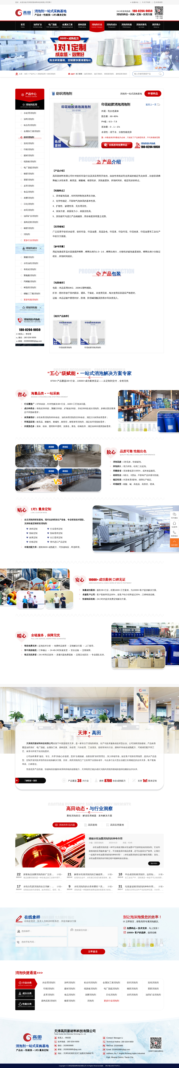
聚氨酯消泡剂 (30, 275)
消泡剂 (27, 234)
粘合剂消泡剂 (30, 125)
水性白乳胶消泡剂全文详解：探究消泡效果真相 (46, 886)
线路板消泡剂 (30, 161)
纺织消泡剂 (51, 74)
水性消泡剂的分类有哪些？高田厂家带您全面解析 (98, 886)
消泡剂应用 (42, 74)
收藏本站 (135, 2)
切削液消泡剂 (109, 74)
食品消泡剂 (29, 192)
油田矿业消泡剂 (31, 216)
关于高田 (147, 2)
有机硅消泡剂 (30, 269)
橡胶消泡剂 (29, 174)
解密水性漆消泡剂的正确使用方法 (90, 874)
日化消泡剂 (29, 204)
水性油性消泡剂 (31, 263)
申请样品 (153, 93)
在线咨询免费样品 (118, 145)
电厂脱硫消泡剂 (31, 167)
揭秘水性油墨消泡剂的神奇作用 (105, 838)
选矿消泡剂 (98, 74)
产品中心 (32, 74)
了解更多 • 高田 (30, 781)
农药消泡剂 (29, 210)
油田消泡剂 (88, 74)
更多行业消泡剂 (31, 240)
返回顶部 (174, 543)
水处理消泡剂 (30, 113)
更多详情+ (154, 863)
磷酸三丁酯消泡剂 (32, 293)
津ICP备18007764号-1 (112, 1066)
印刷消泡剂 (29, 149)
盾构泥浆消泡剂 (121, 74)
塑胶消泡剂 (29, 180)
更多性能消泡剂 (31, 299)
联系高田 (159, 2)
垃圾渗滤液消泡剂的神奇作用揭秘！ (142, 886)
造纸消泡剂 (29, 143)
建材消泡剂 (29, 155)
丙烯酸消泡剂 (30, 281)
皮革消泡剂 (29, 186)
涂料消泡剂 (29, 119)
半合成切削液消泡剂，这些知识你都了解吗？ (146, 874)
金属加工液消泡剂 (32, 131)
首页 (26, 74)
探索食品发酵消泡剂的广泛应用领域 (40, 874)
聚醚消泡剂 (29, 257)
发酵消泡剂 (29, 198)
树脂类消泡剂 (30, 287)
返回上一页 (151, 104)
